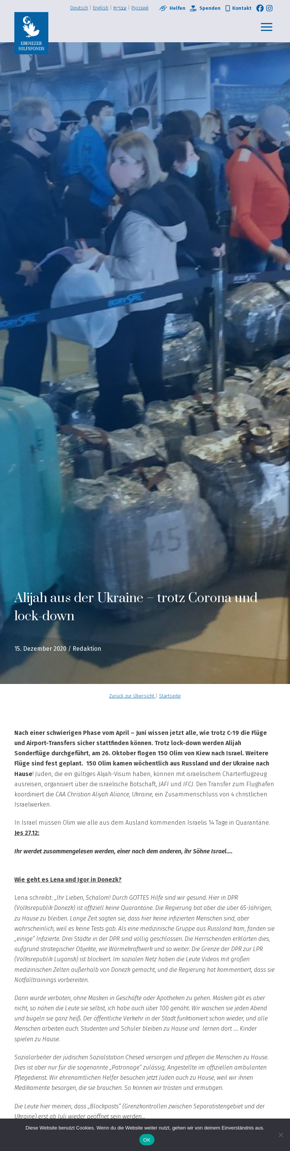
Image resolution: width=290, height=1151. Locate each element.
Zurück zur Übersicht (132, 696)
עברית (119, 8)
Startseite (170, 696)
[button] (267, 27)
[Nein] (280, 1135)
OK (146, 1140)
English (100, 8)
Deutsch (79, 8)
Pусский (139, 8)
